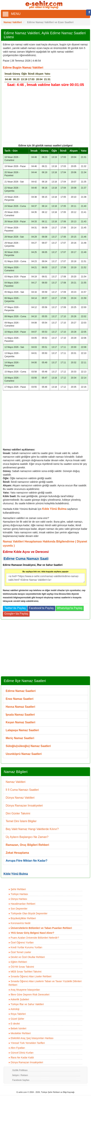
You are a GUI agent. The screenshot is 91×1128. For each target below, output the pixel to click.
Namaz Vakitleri (15, 781)
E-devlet (15, 1023)
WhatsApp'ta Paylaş (69, 608)
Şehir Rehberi (18, 889)
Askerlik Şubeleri (20, 999)
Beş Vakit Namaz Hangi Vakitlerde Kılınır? (32, 829)
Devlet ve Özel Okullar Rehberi (28, 957)
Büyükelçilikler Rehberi (23, 918)
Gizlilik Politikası (20, 1070)
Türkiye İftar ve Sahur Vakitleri (27, 1004)
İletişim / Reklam (20, 1075)
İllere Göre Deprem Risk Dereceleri (30, 994)
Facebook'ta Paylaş (41, 608)
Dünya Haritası (19, 898)
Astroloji (15, 1009)
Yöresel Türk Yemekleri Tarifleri (28, 1043)
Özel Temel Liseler (21, 952)
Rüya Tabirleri (18, 1013)
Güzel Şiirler (17, 1018)
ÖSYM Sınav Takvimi (22, 966)
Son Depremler (19, 908)
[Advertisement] (44, 115)
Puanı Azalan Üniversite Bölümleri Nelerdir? (35, 937)
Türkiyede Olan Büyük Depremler (29, 913)
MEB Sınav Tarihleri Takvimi (26, 971)
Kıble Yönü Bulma (16, 873)
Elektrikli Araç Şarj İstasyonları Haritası (32, 1038)
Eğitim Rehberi (19, 961)
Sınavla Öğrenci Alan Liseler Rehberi (31, 976)
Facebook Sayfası (20, 1080)
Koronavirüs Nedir (21, 923)
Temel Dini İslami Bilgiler (21, 821)
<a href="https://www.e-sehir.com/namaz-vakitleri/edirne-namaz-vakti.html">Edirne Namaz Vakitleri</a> (45, 578)
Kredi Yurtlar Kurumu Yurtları (26, 947)
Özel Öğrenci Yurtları (22, 942)
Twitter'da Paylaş (15, 608)
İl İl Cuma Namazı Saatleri (22, 789)
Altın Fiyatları (18, 1047)
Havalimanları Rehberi (23, 903)
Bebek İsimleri (18, 1028)
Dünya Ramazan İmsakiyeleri (24, 805)
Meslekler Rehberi (21, 1033)
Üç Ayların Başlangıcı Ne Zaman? (27, 836)
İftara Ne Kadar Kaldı (22, 1057)
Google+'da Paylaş (16, 613)
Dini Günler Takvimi (18, 813)
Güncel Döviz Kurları (22, 1052)
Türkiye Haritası (19, 894)
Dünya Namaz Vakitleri (20, 797)
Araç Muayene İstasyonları (25, 989)
